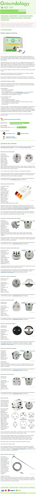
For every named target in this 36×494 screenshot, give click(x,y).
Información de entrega (14, 487)
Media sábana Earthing (9, 33)
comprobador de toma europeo (7, 272)
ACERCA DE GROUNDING (11, 10)
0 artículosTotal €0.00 (11, 7)
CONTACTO (22, 12)
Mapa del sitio (32, 487)
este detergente (19, 92)
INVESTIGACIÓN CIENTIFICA (7, 12)
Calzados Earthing (27, 17)
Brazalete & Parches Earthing (16, 17)
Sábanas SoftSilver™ (14, 15)
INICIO (2, 10)
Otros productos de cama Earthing (25, 15)
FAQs (17, 12)
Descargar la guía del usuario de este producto (12, 119)
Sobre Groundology (4, 487)
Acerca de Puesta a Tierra (26, 147)
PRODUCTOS (22, 10)
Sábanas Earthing (4, 15)
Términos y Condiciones (23, 487)
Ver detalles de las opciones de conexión (16, 124)
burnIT (25, 493)
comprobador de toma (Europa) (18, 448)
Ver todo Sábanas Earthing (6, 29)
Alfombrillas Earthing (5, 17)
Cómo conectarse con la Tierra (7, 147)
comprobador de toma (15, 179)
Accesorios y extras (5, 19)
